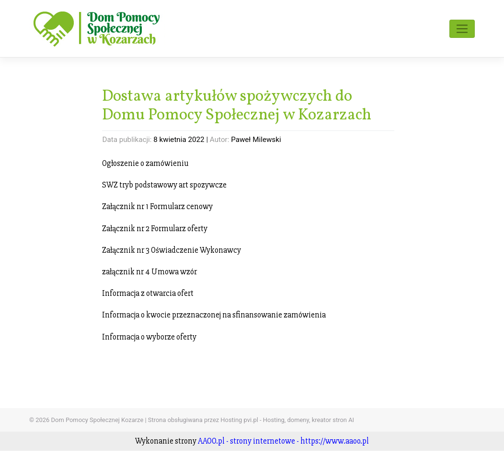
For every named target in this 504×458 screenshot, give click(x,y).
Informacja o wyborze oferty (149, 337)
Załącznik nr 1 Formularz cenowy (157, 206)
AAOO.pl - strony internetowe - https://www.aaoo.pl (283, 441)
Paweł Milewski (256, 139)
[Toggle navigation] (462, 29)
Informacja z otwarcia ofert (148, 293)
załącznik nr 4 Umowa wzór (149, 272)
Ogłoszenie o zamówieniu (145, 163)
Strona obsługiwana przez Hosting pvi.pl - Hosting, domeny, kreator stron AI (251, 419)
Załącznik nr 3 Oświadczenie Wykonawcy (171, 250)
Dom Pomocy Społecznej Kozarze (97, 419)
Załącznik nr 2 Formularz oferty (154, 228)
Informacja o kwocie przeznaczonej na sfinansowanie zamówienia (214, 315)
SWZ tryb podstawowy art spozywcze (164, 185)
